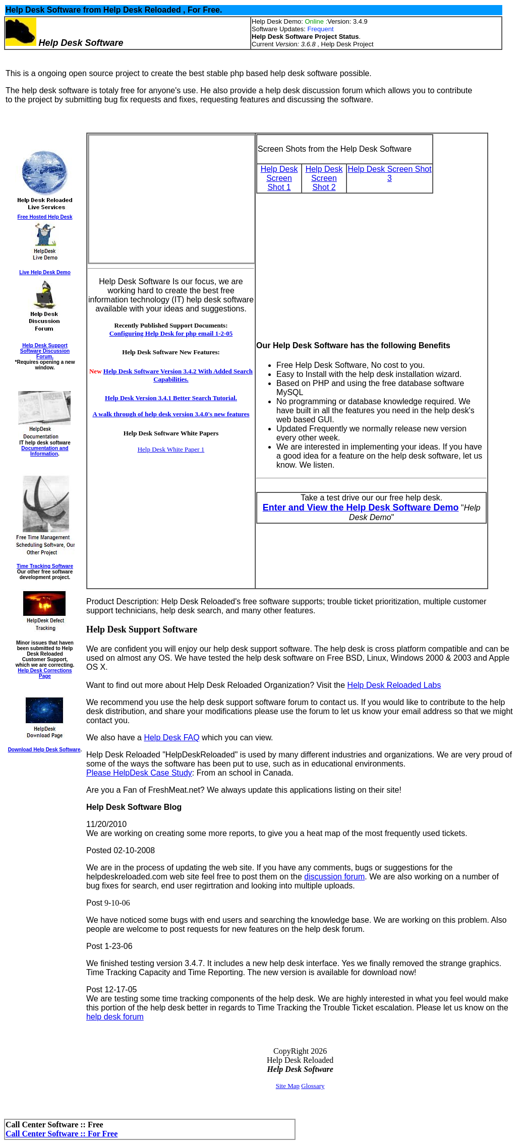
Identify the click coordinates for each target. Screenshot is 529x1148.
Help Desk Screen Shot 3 (389, 173)
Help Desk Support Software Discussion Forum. (45, 351)
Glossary (312, 1086)
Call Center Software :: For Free (61, 1133)
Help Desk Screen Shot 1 (279, 178)
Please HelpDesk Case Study (139, 773)
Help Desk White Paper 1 (171, 449)
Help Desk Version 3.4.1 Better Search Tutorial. (171, 398)
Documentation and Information (44, 451)
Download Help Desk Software (44, 749)
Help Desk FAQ (171, 737)
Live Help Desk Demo (45, 272)
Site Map (288, 1086)
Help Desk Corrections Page (45, 673)
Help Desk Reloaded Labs (394, 685)
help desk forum (115, 1016)
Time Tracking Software (45, 566)
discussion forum (334, 876)
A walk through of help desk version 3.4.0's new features (170, 414)
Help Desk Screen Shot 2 (324, 178)
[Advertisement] (165, 199)
